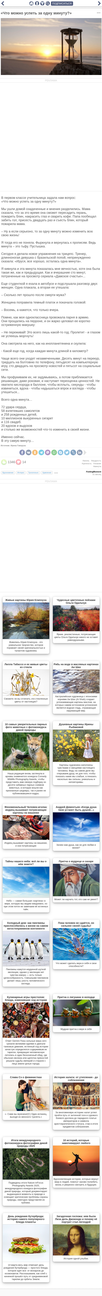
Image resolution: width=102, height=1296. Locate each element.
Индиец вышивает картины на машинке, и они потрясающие (25, 844)
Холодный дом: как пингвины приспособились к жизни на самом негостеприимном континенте (26, 925)
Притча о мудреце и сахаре (76, 861)
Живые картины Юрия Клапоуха (25, 600)
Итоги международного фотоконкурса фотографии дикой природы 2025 (25, 1143)
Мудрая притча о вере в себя (76, 1029)
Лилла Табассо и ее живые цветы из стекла (25, 666)
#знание (97, 463)
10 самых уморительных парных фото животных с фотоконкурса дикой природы (26, 727)
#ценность (87, 463)
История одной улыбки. (76, 1258)
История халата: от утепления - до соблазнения (76, 1079)
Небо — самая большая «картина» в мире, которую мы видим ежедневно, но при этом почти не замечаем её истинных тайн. (26, 905)
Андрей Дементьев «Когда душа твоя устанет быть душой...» (76, 808)
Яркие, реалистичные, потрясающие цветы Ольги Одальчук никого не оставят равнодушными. (76, 637)
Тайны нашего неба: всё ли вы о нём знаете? (25, 863)
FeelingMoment (93, 472)
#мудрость (96, 461)
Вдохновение (7, 473)
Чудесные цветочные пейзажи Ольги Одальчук (76, 601)
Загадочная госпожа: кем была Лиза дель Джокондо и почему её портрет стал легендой (76, 1219)
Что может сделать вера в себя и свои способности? (76, 964)
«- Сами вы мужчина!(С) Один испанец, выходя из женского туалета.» (26, 1115)
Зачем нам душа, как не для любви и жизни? (76, 846)
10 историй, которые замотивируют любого (76, 1142)
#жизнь (85, 461)
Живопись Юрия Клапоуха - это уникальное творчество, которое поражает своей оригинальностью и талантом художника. (26, 646)
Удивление (46, 473)
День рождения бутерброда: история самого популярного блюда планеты (26, 1219)
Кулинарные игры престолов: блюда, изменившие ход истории (26, 998)
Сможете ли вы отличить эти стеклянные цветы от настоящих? (26, 700)
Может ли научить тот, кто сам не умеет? (76, 899)
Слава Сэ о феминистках (26, 1077)
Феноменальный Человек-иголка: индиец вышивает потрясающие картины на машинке (25, 810)
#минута (97, 466)
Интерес (20, 473)
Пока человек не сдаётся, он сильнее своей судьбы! (76, 924)
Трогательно (33, 473)
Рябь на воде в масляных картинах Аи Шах (76, 666)
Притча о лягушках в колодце (76, 997)
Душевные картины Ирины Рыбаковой (76, 726)
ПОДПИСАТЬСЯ (62, 3)
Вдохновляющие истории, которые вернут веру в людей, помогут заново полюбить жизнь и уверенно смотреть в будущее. (76, 1182)
